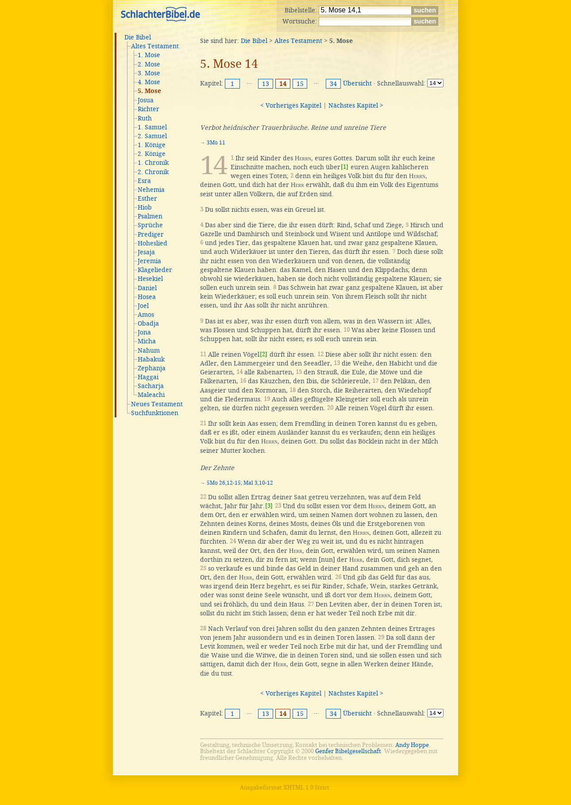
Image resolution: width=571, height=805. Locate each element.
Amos (146, 314)
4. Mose (149, 82)
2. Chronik (153, 171)
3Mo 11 (216, 143)
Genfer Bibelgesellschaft (348, 751)
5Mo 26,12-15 (224, 483)
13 (265, 83)
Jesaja (146, 252)
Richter (148, 109)
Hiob (145, 207)
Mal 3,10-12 (258, 483)
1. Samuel (152, 127)
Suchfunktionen (154, 412)
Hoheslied (152, 243)
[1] (344, 166)
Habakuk (151, 359)
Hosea (147, 296)
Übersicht (357, 83)
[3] (269, 505)
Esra (144, 180)
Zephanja (152, 368)
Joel (143, 305)
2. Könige (152, 153)
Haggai (148, 377)
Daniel (147, 288)
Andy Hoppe (412, 745)
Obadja (148, 323)
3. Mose (149, 73)
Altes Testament (155, 46)
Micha (147, 341)
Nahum (149, 350)
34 (333, 83)
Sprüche (150, 225)
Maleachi (151, 394)
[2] (263, 354)
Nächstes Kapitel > (355, 105)
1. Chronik (153, 162)
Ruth (145, 118)
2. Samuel (152, 136)
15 (300, 83)
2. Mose (149, 64)
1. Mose (149, 54)
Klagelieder (155, 269)
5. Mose (149, 91)
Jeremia (149, 260)
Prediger (151, 234)
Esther (147, 198)
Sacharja (151, 385)
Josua (146, 100)
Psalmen (150, 216)
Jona (144, 332)
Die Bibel (137, 37)
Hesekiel (150, 278)
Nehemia (151, 189)
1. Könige (152, 144)
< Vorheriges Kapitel (290, 105)
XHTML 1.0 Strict (306, 787)
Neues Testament (157, 404)
